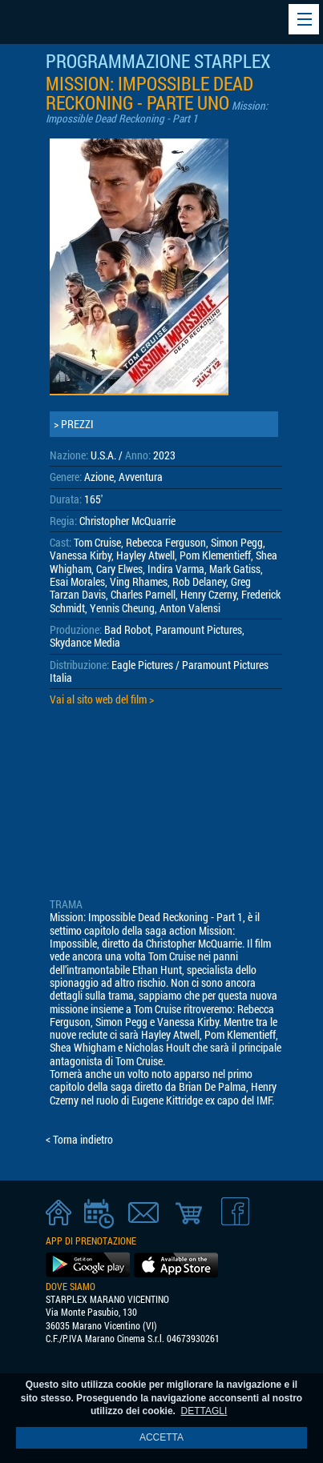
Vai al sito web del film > (102, 699)
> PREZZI (74, 424)
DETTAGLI (204, 1411)
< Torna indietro (79, 1139)
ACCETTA (161, 1437)
